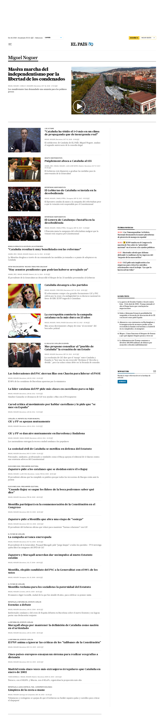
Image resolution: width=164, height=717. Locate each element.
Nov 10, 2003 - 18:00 (35, 662)
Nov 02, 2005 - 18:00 (35, 647)
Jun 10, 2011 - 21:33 (45, 438)
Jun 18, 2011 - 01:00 (35, 394)
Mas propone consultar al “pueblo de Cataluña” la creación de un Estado (69, 348)
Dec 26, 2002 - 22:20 (44, 695)
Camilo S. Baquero (26, 86)
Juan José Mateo (72, 166)
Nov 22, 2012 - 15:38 (82, 322)
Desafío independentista (54, 158)
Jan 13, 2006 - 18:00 (35, 633)
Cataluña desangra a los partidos (66, 285)
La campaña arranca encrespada (29, 537)
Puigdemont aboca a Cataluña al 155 (68, 161)
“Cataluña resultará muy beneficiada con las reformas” (44, 249)
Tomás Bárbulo (13, 677)
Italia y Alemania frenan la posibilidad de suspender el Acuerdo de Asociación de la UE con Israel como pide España (137, 315)
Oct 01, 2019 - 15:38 (71, 139)
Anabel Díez (49, 166)
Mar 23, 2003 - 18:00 (53, 677)
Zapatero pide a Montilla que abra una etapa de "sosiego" (45, 519)
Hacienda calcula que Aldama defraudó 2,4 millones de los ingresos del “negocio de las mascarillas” (135, 255)
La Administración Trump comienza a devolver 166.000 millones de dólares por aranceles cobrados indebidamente (136, 342)
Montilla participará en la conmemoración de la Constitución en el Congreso (51, 506)
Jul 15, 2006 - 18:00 (35, 577)
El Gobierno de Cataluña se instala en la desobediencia (70, 192)
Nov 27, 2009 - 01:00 (35, 453)
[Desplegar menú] (10, 44)
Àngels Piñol (61, 198)
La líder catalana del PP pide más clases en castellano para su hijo (51, 389)
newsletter (123, 371)
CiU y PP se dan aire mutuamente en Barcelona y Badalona (46, 433)
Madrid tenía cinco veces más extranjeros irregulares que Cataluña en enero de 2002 (54, 671)
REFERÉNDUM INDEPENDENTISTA (55, 187)
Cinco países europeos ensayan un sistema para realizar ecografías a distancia (53, 656)
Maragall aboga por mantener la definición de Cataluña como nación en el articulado (53, 627)
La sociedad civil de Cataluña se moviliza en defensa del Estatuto (50, 449)
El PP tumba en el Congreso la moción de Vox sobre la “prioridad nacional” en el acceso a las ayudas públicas (136, 245)
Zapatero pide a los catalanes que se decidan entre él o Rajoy (48, 469)
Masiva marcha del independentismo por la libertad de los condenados (36, 74)
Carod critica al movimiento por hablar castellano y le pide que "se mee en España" (52, 406)
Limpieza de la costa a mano (26, 690)
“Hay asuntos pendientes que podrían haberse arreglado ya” (48, 270)
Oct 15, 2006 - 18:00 (35, 542)
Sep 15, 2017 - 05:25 (82, 198)
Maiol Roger (61, 322)
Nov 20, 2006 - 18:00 (35, 524)
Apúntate (122, 381)
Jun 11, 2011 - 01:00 (35, 426)
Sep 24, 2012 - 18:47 (71, 354)
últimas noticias (125, 228)
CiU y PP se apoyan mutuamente (29, 421)
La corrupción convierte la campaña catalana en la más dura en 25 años (68, 316)
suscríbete (134, 38)
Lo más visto (123, 296)
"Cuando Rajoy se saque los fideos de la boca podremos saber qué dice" (51, 491)
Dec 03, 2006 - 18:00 (35, 512)
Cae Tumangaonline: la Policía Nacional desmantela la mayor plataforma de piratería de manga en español (136, 234)
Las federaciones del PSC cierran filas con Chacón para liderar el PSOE (54, 373)
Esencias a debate (19, 605)
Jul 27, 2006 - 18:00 (35, 562)
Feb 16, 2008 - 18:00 (48, 474)
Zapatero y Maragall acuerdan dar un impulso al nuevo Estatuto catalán (50, 556)
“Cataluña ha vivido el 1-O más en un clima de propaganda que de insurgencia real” (72, 133)
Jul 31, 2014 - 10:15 (42, 254)
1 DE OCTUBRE (49, 128)
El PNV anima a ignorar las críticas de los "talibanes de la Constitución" (54, 642)
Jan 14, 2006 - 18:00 (35, 609)
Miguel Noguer (23, 57)
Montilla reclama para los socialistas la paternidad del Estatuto (49, 587)
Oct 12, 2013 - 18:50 (79, 290)
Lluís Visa (23, 474)
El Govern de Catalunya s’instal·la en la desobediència (70, 221)
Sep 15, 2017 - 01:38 (81, 228)
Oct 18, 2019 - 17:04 (50, 86)
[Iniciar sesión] (148, 38)
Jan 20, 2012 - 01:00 (35, 378)
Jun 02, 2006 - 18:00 (34, 592)
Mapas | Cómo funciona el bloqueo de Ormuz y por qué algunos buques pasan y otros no (137, 334)
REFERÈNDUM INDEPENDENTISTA (55, 217)
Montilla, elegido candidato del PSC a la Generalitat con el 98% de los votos (53, 571)
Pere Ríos (60, 290)
